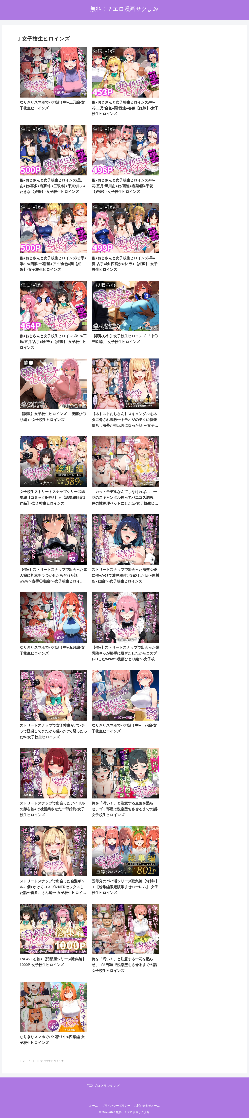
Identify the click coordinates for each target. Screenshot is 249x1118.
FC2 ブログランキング (103, 1085)
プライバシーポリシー (116, 1105)
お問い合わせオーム (147, 1105)
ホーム (93, 1105)
